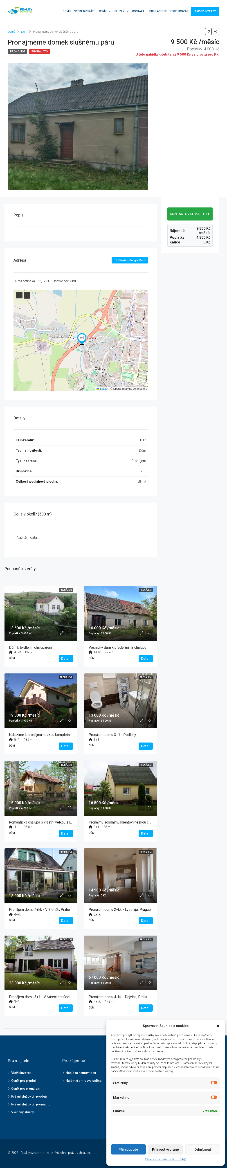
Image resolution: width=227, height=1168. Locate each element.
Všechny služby (22, 1112)
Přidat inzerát (205, 11)
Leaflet (102, 388)
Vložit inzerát (21, 1073)
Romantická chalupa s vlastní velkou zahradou (45, 822)
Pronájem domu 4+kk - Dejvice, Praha (118, 997)
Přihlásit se (158, 11)
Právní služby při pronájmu (30, 1104)
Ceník (102, 11)
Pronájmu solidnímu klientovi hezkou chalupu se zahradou (134, 822)
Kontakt (138, 11)
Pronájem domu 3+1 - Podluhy (112, 735)
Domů (67, 11)
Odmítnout (202, 1150)
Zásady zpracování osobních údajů (166, 1159)
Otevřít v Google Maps (130, 260)
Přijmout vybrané (165, 1150)
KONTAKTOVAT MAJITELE (190, 214)
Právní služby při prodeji (29, 1096)
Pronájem (17, 51)
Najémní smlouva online (83, 1080)
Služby (119, 11)
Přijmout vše (128, 1150)
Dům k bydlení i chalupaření (30, 647)
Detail (65, 659)
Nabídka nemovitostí (81, 1073)
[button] (82, 339)
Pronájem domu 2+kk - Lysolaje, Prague (120, 909)
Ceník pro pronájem (25, 1088)
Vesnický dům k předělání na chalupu (117, 647)
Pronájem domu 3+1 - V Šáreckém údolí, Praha (45, 997)
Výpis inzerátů (84, 11)
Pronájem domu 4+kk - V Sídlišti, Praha (39, 909)
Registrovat (179, 11)
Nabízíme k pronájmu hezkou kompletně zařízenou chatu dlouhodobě (63, 735)
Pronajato (39, 51)
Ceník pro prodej (23, 1080)
